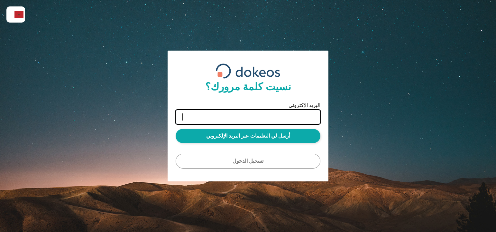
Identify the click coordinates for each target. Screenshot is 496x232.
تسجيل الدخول (248, 161)
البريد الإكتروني (304, 105)
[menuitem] (15, 14)
